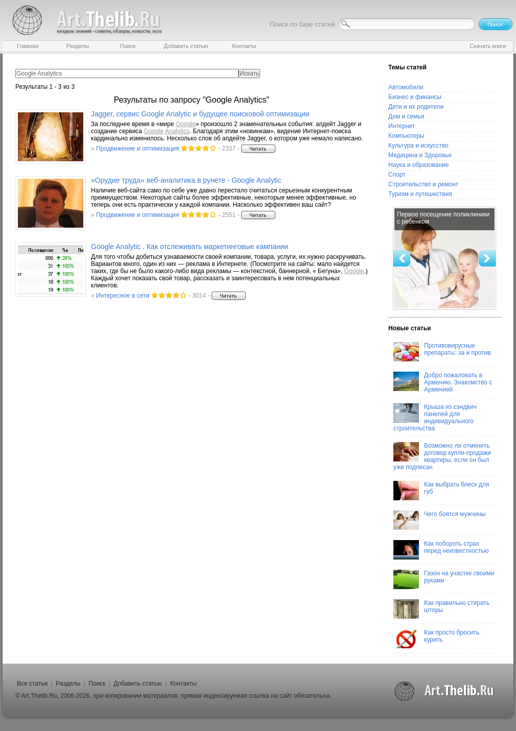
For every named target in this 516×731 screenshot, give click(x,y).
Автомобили (405, 87)
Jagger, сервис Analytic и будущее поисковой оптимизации (200, 114)
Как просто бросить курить (436, 638)
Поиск (96, 683)
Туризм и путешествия (420, 194)
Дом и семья (406, 116)
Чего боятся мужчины (439, 520)
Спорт (397, 174)
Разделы (68, 683)
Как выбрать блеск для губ (441, 490)
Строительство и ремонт (423, 184)
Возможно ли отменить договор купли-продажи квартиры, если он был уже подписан (442, 456)
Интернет (401, 126)
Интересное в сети (122, 295)
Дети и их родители (415, 106)
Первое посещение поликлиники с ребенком (443, 218)
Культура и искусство (418, 145)
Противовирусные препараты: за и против (442, 351)
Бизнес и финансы (414, 97)
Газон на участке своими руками (443, 579)
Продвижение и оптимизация (137, 148)
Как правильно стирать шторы (441, 609)
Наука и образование (418, 164)
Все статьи (32, 683)
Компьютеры (406, 135)
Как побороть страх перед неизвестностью (441, 549)
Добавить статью (137, 683)
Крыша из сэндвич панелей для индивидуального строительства (435, 417)
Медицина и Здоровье (420, 155)
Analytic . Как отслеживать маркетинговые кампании (189, 246)
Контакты (183, 683)
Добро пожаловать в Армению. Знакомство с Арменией (442, 382)
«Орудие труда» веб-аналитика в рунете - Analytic (186, 180)
